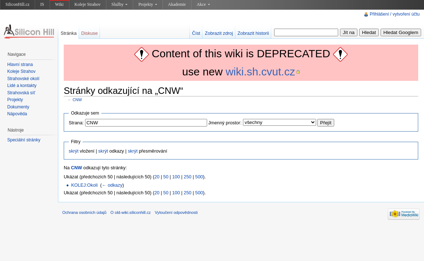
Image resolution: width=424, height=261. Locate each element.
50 (165, 176)
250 (187, 176)
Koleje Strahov (88, 4)
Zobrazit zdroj (219, 33)
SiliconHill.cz (17, 4)
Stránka (68, 33)
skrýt (74, 151)
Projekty (147, 4)
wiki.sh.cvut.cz (260, 72)
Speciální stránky (23, 139)
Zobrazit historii (253, 33)
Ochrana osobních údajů (84, 212)
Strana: (76, 122)
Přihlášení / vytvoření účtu (395, 14)
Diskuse (89, 33)
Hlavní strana (20, 64)
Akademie (177, 4)
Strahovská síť (21, 92)
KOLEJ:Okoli (84, 185)
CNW (77, 100)
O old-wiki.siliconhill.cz (130, 212)
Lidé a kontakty (22, 85)
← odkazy (112, 185)
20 (156, 176)
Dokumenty (18, 106)
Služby (119, 4)
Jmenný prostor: (225, 122)
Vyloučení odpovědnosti (176, 212)
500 (199, 176)
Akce (203, 4)
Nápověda (17, 113)
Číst (196, 33)
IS (42, 4)
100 (176, 176)
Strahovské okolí (23, 78)
